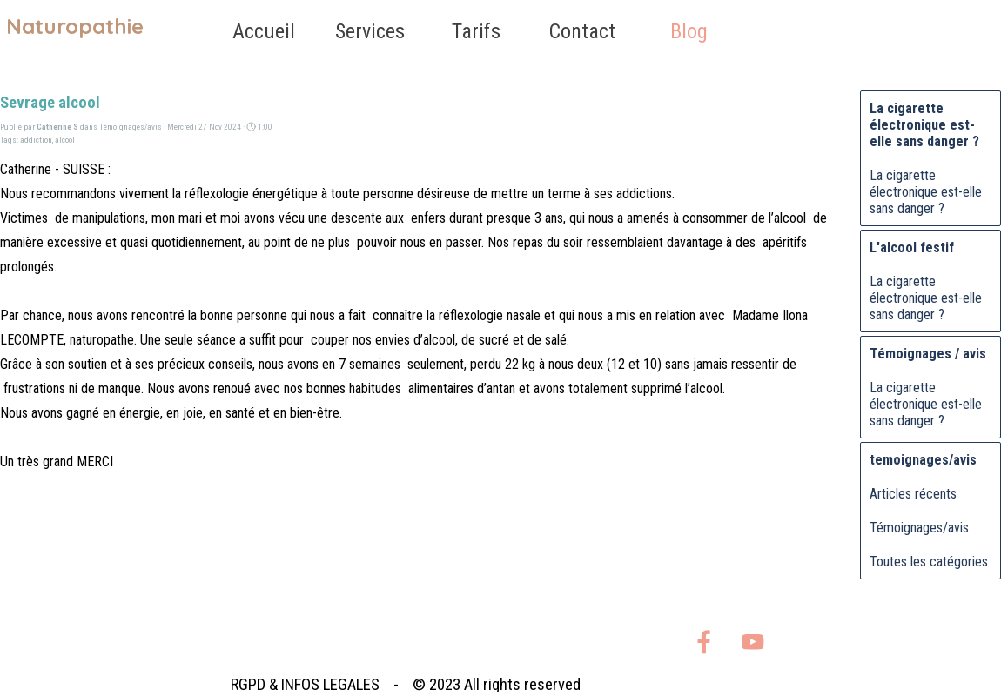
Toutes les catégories (929, 561)
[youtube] (752, 641)
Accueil (263, 31)
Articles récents (913, 493)
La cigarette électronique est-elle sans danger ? (926, 192)
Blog (689, 31)
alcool (65, 139)
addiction (36, 139)
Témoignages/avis (919, 527)
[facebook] (703, 641)
